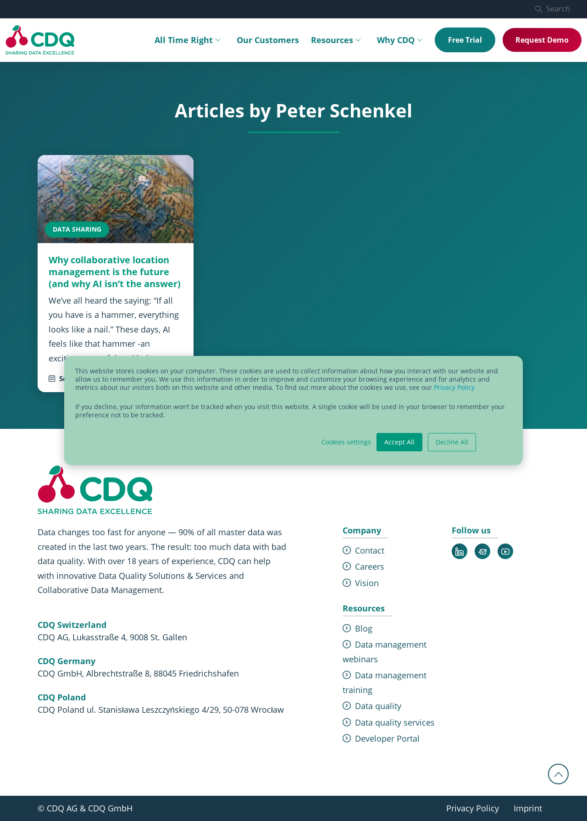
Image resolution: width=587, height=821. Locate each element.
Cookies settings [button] (346, 442)
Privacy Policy (454, 387)
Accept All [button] (399, 442)
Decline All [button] (452, 442)
